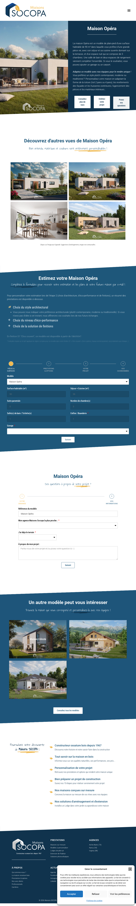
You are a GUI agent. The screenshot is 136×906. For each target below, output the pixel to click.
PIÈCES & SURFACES (11, 494)
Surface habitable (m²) (17, 513)
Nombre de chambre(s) (80, 525)
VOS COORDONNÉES (123, 494)
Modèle (10, 501)
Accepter (71, 894)
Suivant (68, 635)
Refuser (95, 894)
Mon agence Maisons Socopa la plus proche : (38, 590)
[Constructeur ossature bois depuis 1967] (51, 793)
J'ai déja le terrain (26, 602)
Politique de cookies (94, 901)
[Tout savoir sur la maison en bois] (51, 804)
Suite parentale (13, 525)
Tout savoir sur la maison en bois (74, 803)
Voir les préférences (120, 894)
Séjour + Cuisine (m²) (79, 513)
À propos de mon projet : (29, 614)
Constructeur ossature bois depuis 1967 (78, 791)
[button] (130, 869)
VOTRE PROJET (86, 494)
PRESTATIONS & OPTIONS (48, 494)
